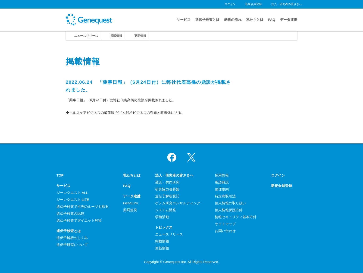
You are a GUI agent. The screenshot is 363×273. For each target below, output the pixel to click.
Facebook (171, 157)
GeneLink (130, 203)
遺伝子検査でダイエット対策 (79, 220)
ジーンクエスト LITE (72, 200)
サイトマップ (225, 224)
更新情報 (140, 35)
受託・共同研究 (167, 182)
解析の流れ (232, 20)
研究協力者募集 (167, 189)
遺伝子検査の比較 (70, 213)
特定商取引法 (225, 196)
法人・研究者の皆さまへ (286, 4)
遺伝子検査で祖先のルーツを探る (82, 206)
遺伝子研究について (72, 245)
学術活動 (162, 217)
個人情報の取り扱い (230, 203)
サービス (184, 20)
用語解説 (222, 182)
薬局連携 (130, 210)
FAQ (271, 20)
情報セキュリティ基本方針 (236, 217)
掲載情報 (116, 35)
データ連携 (288, 20)
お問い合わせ (225, 231)
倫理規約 (222, 189)
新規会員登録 (253, 4)
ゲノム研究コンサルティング (177, 203)
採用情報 (222, 175)
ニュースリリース (86, 35)
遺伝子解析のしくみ (72, 238)
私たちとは (254, 20)
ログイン (230, 4)
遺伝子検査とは (207, 20)
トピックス (163, 227)
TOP (60, 175)
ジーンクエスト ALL (72, 193)
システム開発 (165, 210)
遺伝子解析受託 (167, 196)
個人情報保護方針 (229, 210)
